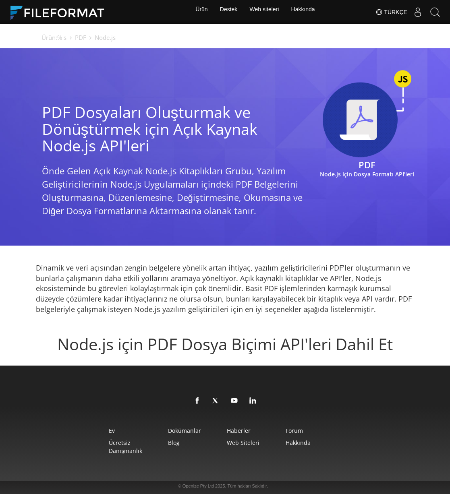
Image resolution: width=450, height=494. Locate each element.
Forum (315, 430)
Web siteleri (265, 12)
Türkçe (386, 12)
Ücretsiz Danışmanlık (108, 442)
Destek (227, 12)
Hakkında (306, 12)
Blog (161, 442)
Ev (83, 430)
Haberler (243, 430)
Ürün (199, 12)
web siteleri (247, 442)
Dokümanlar (172, 430)
